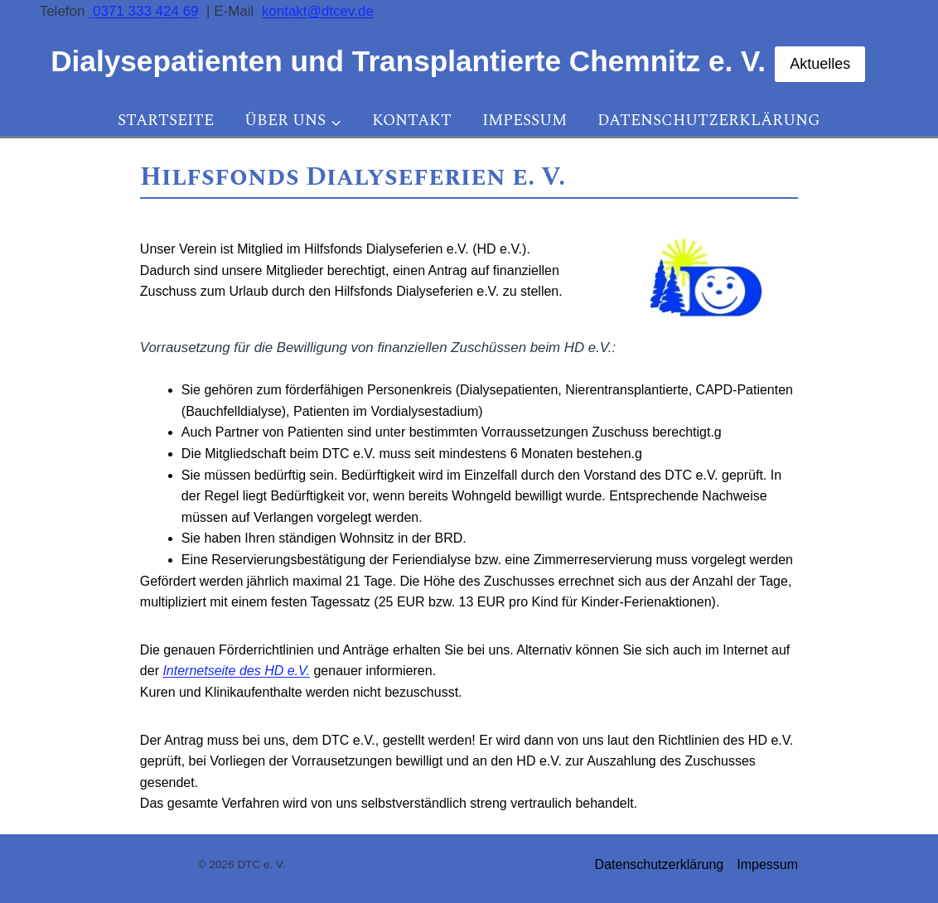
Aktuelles (820, 64)
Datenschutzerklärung (708, 121)
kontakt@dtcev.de (318, 11)
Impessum (524, 121)
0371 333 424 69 (143, 11)
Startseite (166, 121)
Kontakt (412, 121)
